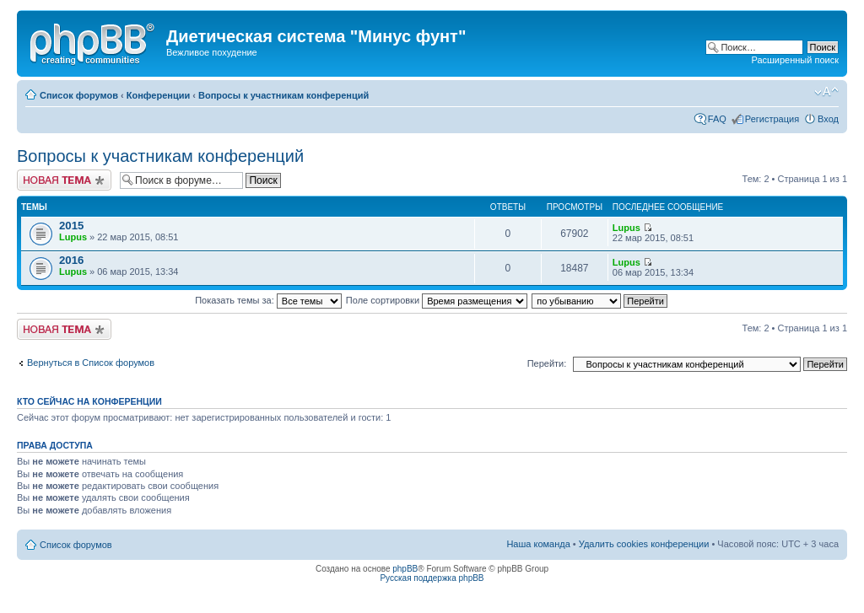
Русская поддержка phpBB (431, 578)
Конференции (158, 95)
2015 (71, 225)
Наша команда (538, 544)
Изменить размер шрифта (826, 91)
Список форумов (79, 95)
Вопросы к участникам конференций (283, 95)
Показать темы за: (268, 300)
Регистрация (772, 119)
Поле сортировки (436, 300)
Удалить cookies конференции (644, 544)
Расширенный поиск (795, 60)
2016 (71, 260)
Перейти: (547, 363)
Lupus (73, 237)
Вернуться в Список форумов (90, 363)
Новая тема (64, 180)
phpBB (405, 568)
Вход (828, 119)
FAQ (717, 119)
